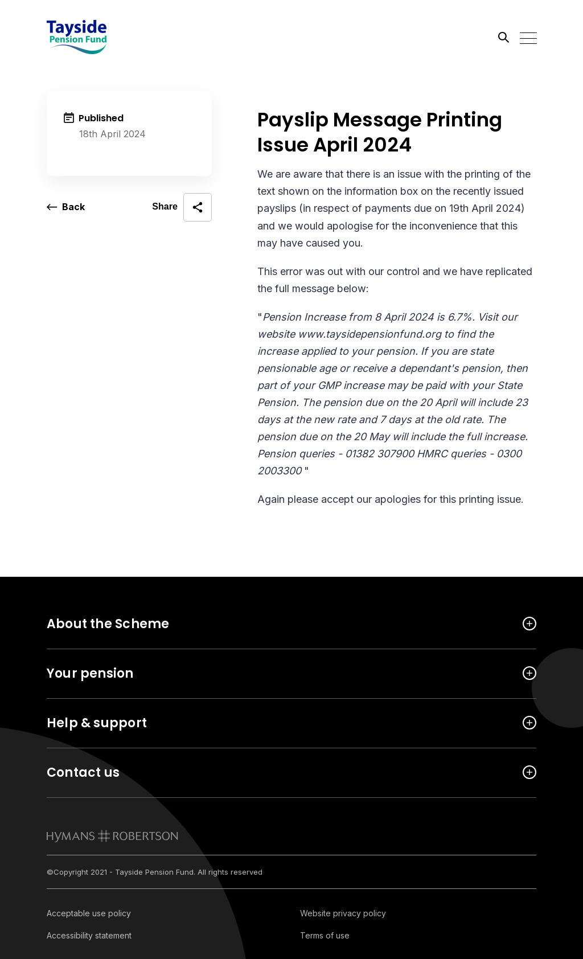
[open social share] (181, 207)
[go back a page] (66, 207)
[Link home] (98, 37)
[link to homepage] (112, 836)
